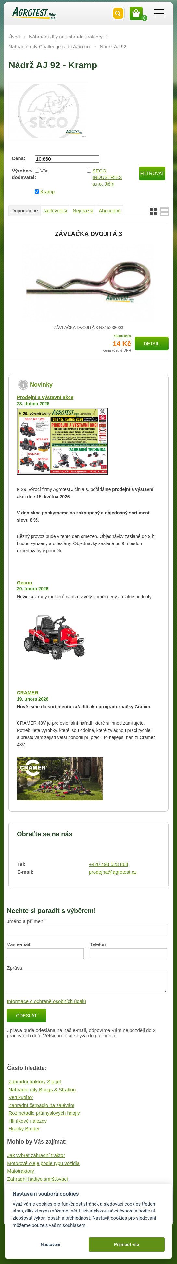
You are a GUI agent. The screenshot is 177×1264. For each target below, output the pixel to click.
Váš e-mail (18, 944)
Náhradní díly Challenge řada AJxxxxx (49, 46)
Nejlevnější (55, 210)
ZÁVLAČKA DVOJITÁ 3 (88, 234)
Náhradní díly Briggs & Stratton (42, 1089)
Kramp (47, 191)
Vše (44, 170)
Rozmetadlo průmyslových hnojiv (44, 1113)
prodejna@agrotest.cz (112, 872)
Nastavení (50, 1244)
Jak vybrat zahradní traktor (36, 1155)
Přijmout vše (126, 1244)
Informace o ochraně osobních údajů (46, 1001)
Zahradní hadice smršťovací (37, 1179)
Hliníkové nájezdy (28, 1120)
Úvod (14, 36)
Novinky (41, 384)
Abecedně (110, 210)
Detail (151, 343)
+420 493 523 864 (108, 864)
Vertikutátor (21, 1097)
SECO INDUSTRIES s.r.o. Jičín (107, 177)
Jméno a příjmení (25, 921)
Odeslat (26, 1015)
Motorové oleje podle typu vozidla (43, 1163)
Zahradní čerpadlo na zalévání (42, 1105)
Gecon (24, 582)
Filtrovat (152, 173)
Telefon (98, 944)
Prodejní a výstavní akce (45, 397)
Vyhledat (118, 13)
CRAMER (27, 692)
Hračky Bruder (24, 1128)
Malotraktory (20, 1171)
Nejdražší (83, 210)
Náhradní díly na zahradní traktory (66, 36)
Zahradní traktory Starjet (35, 1081)
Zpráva (14, 968)
